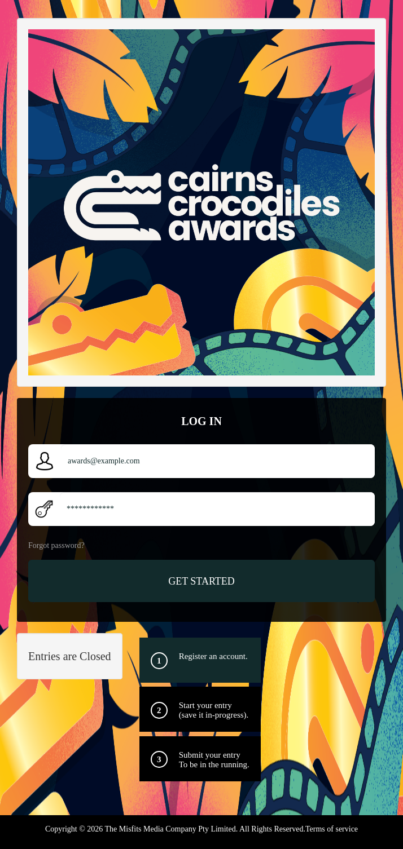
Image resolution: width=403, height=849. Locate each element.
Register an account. (213, 656)
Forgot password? (56, 545)
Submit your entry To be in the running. (214, 759)
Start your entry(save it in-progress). (214, 710)
